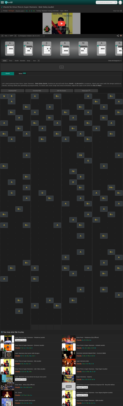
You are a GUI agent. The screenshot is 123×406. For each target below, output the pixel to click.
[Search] (115, 2)
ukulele (17, 60)
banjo (28, 60)
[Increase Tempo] (15, 36)
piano (10, 60)
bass (34, 60)
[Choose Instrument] (38, 60)
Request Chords (20, 340)
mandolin (22, 60)
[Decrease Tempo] (2, 36)
